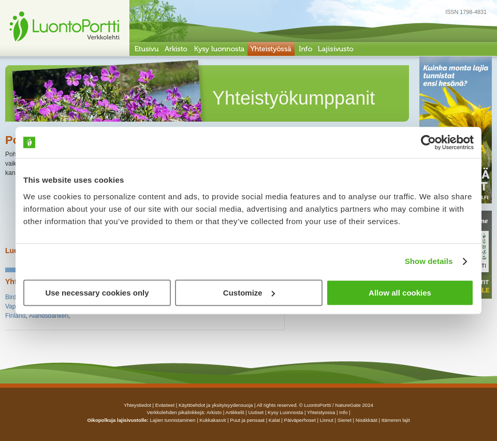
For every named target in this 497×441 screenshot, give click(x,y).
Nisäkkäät (366, 420)
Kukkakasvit (212, 420)
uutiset (256, 412)
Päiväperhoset (300, 420)
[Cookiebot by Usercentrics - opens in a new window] (428, 142)
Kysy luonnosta (285, 412)
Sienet (345, 420)
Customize (249, 292)
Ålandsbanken (48, 315)
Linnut (326, 420)
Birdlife (14, 297)
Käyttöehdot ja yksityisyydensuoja (216, 405)
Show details (429, 261)
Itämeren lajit (396, 420)
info (343, 412)
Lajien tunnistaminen (172, 420)
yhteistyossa (321, 412)
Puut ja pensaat (247, 420)
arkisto (214, 412)
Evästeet (164, 405)
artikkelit (234, 412)
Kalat (274, 420)
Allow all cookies (400, 292)
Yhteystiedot (137, 405)
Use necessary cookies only (97, 292)
